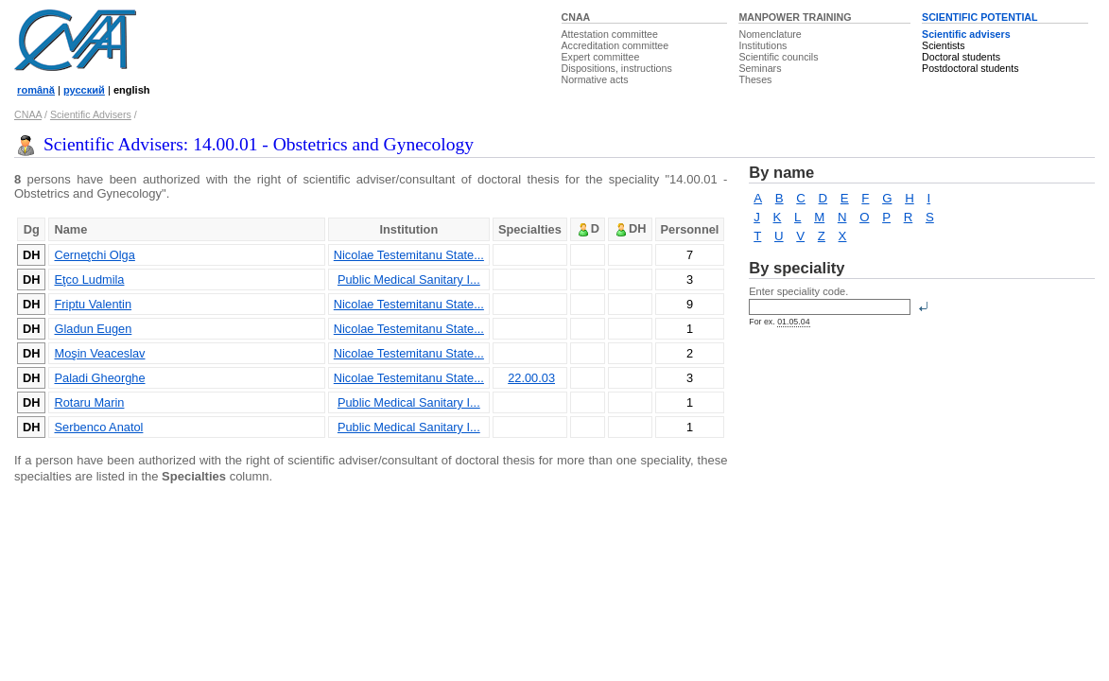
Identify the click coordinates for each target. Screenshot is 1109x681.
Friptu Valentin (92, 304)
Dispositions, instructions (617, 68)
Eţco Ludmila (89, 279)
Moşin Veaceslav (99, 353)
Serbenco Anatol (98, 427)
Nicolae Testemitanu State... (409, 255)
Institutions (762, 45)
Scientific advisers (966, 34)
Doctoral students (961, 56)
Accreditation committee (615, 45)
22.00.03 (531, 378)
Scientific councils (778, 56)
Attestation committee (610, 34)
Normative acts (595, 79)
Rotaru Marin (89, 402)
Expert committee (601, 56)
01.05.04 (793, 321)
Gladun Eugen (92, 329)
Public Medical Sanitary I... (409, 279)
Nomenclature (769, 34)
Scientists (943, 45)
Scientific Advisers (90, 114)
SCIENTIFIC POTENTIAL (980, 17)
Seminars (759, 68)
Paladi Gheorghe (99, 378)
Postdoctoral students (970, 68)
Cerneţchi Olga (94, 255)
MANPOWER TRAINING (794, 17)
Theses (754, 79)
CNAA (576, 17)
